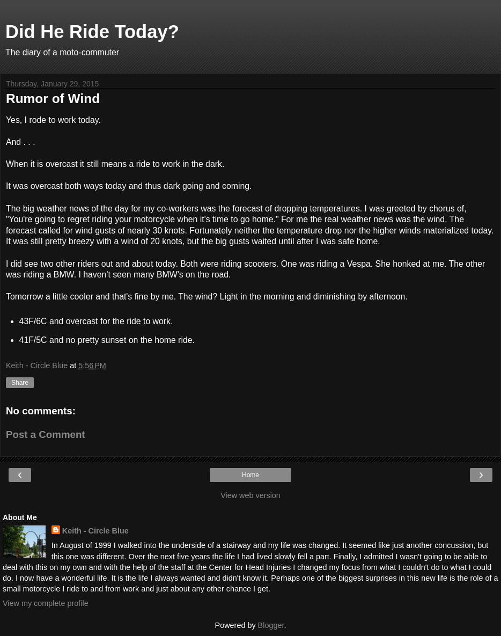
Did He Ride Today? (92, 31)
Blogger (271, 625)
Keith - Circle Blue (95, 531)
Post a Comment (45, 434)
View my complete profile (46, 603)
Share (19, 382)
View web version (250, 495)
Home (250, 475)
